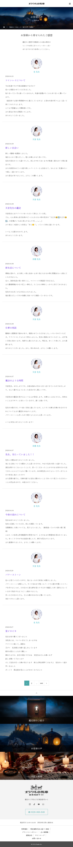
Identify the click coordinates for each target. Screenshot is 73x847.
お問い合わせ (36, 838)
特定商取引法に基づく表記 (39, 829)
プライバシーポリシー (30, 832)
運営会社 (29, 835)
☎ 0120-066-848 (36, 811)
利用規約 (24, 829)
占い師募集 (44, 832)
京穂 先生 (36, 259)
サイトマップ (39, 835)
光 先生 (36, 71)
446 (41, 683)
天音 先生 (36, 139)
